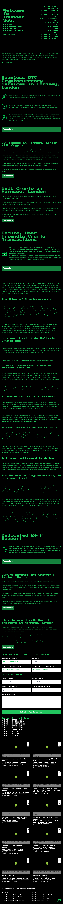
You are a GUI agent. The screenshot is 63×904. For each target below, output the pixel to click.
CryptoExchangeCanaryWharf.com (43, 894)
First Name (7, 678)
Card (59, 900)
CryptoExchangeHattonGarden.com (14, 894)
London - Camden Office (45, 788)
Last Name (37, 678)
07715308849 (9, 34)
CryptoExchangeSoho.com (40, 900)
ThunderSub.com (7, 892)
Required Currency (11, 666)
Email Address (9, 686)
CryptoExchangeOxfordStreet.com (44, 898)
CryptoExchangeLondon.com (41, 892)
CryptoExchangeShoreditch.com (13, 900)
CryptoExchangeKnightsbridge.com (14, 896)
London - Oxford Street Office (45, 818)
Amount (35, 658)
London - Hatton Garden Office (14, 760)
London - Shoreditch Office (13, 846)
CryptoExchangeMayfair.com (11, 898)
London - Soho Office (44, 845)
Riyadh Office (40, 875)
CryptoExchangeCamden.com (41, 896)
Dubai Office (8, 875)
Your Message (8, 694)
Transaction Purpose (43, 666)
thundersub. (9, 888)
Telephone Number (41, 686)
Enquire (8, 129)
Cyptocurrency (9, 658)
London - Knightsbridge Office (14, 789)
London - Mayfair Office (14, 817)
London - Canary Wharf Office (45, 760)
